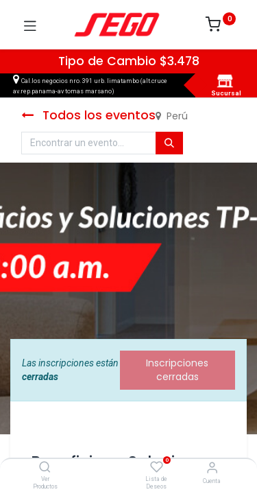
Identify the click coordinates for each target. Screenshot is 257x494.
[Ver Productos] (44, 467)
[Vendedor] (212, 467)
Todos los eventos (88, 115)
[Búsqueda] (169, 143)
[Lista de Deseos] (157, 467)
